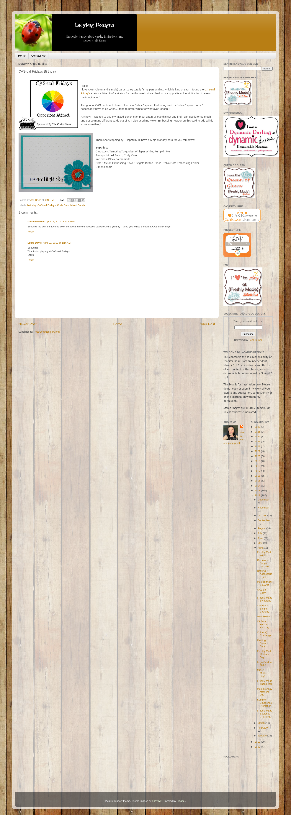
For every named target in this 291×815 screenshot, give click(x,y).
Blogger (181, 801)
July (260, 533)
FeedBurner (255, 340)
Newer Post (27, 324)
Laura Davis (34, 242)
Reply (30, 231)
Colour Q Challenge (264, 634)
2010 (258, 741)
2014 (258, 485)
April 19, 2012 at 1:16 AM (57, 242)
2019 (258, 461)
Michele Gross (36, 221)
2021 (258, 451)
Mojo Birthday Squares (264, 583)
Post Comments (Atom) (47, 331)
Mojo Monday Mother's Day (264, 692)
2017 (258, 471)
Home (22, 55)
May (260, 543)
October (262, 515)
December (263, 499)
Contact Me (38, 55)
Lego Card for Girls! (264, 663)
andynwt (156, 801)
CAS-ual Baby (261, 591)
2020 (258, 456)
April (261, 547)
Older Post (207, 324)
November (263, 507)
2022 (258, 446)
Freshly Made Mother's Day (264, 654)
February (263, 727)
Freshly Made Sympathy (264, 599)
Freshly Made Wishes (264, 553)
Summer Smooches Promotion (264, 702)
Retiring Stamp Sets (262, 643)
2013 (258, 490)
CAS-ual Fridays (46, 205)
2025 (258, 431)
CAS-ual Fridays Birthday (263, 624)
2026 (258, 426)
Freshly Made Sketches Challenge (264, 713)
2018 (258, 466)
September (264, 520)
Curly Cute (63, 205)
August (262, 528)
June (261, 538)
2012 (258, 495)
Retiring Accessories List (264, 574)
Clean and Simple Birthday (263, 563)
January (262, 735)
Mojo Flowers (264, 616)
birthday (31, 205)
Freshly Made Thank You (264, 682)
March (261, 723)
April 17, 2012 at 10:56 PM (60, 221)
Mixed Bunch (77, 205)
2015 (258, 480)
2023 (258, 441)
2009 (258, 746)
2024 (258, 436)
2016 (258, 475)
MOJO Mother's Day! (263, 673)
